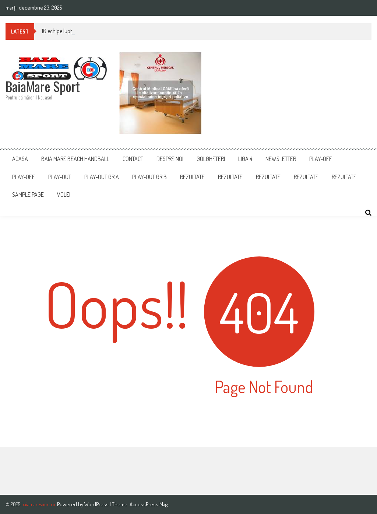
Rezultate (192, 177)
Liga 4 (245, 158)
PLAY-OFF (320, 158)
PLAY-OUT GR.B (149, 177)
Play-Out (59, 177)
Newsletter (280, 158)
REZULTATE (230, 177)
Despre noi (169, 158)
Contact (133, 158)
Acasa (20, 158)
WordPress (97, 504)
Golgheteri (211, 158)
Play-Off (23, 177)
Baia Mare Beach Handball (75, 158)
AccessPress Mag (149, 504)
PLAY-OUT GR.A (101, 177)
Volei (63, 194)
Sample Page (28, 194)
